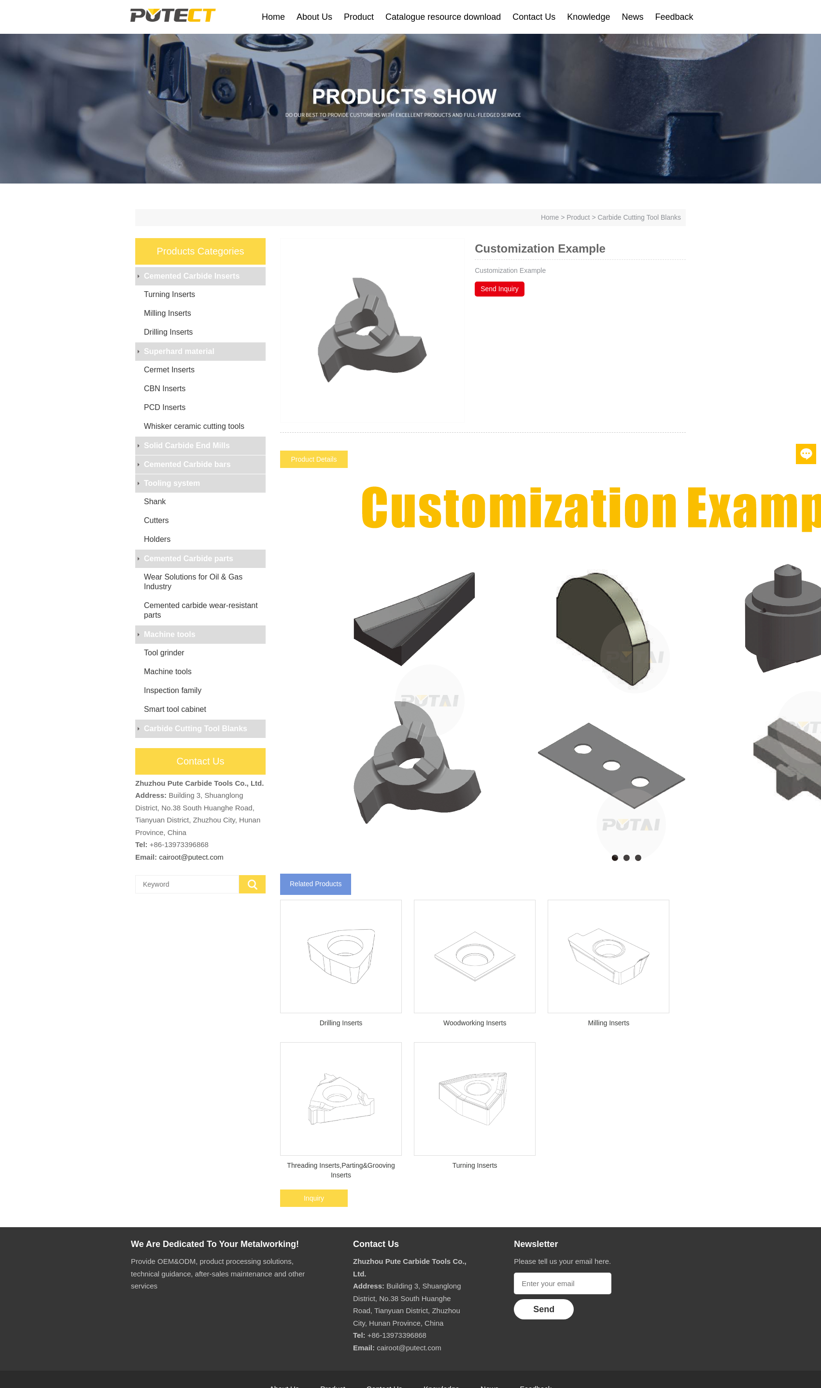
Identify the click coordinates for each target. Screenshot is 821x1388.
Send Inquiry (500, 289)
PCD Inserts (164, 407)
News (632, 17)
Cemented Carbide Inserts (192, 276)
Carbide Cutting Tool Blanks (639, 217)
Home (273, 17)
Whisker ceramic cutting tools (194, 426)
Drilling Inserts (168, 332)
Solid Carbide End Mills (187, 445)
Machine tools (170, 634)
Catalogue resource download (443, 17)
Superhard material (179, 351)
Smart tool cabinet (175, 709)
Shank (155, 501)
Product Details (314, 459)
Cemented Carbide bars (187, 464)
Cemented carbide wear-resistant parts (201, 610)
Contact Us (533, 17)
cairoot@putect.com (191, 857)
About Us (314, 17)
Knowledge (588, 17)
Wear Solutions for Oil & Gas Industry (193, 582)
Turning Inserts (169, 294)
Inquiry (314, 1198)
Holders (157, 539)
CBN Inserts (164, 388)
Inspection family (172, 690)
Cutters (156, 520)
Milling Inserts (167, 313)
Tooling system (172, 483)
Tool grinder (164, 653)
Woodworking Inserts (474, 1023)
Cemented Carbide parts (188, 558)
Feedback (674, 17)
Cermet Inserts (169, 370)
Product (359, 17)
